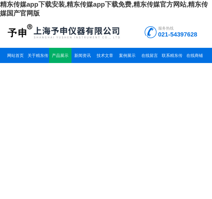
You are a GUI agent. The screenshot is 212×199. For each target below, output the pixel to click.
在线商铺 (194, 55)
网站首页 (15, 55)
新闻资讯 (82, 55)
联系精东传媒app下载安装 (172, 58)
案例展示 (127, 55)
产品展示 (60, 55)
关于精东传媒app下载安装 (37, 58)
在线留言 (149, 55)
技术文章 (105, 55)
